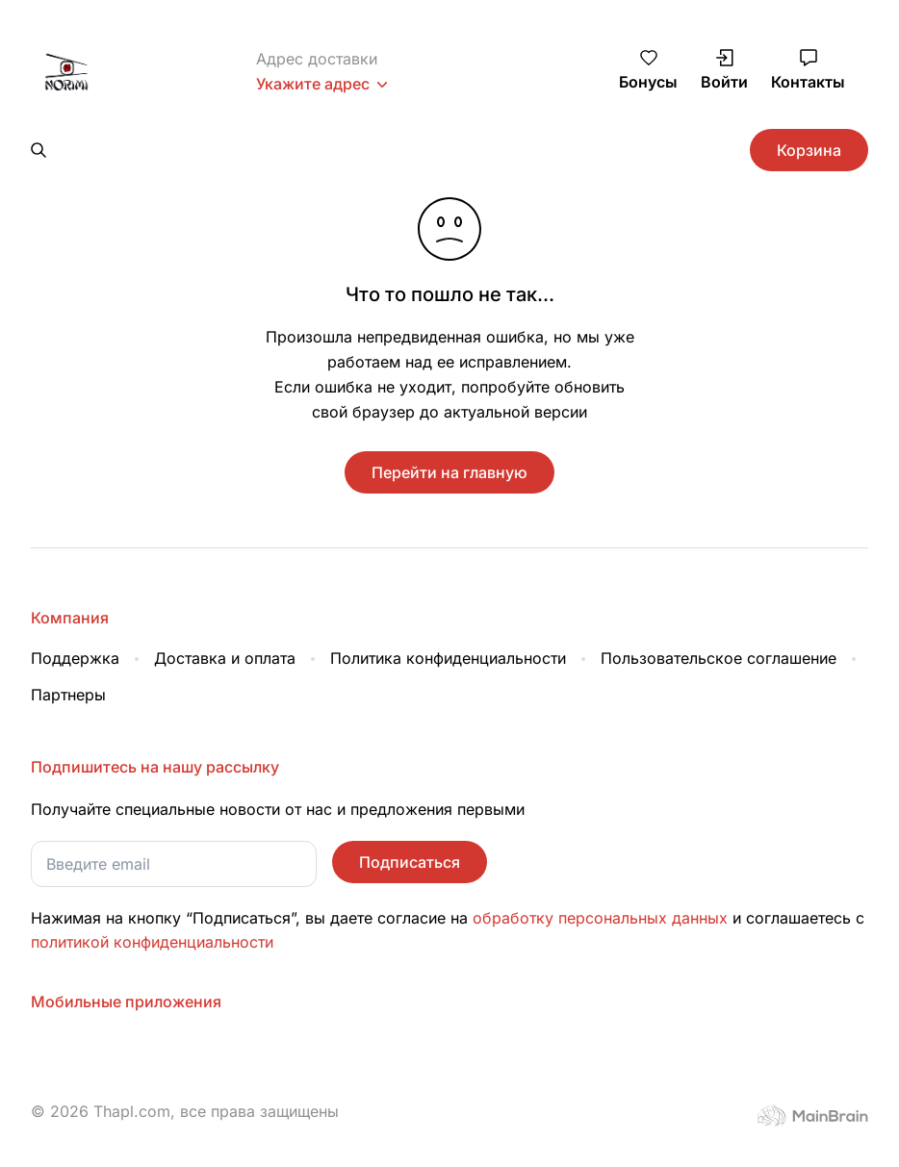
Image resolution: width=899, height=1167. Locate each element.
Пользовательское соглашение (718, 613)
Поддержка (75, 613)
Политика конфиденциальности (448, 613)
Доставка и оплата (224, 613)
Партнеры (68, 650)
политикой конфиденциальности (152, 897)
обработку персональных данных (602, 873)
